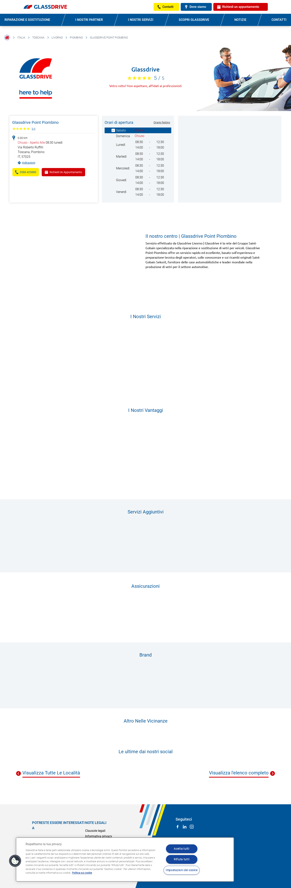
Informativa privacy (98, 836)
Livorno (57, 37)
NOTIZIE (240, 20)
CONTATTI (279, 20)
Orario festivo (162, 122)
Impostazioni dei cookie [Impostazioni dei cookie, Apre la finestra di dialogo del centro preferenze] (182, 870)
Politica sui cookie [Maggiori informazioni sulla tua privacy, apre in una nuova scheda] (82, 872)
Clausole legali (95, 831)
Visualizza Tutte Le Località (51, 773)
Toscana (38, 37)
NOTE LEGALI (95, 823)
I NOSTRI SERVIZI (140, 20)
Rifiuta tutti (181, 859)
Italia (21, 37)
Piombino (76, 37)
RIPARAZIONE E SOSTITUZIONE (27, 20)
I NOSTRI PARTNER (89, 20)
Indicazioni (28, 162)
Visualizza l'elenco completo (239, 773)
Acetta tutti (181, 848)
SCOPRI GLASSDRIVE (194, 20)
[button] (15, 861)
